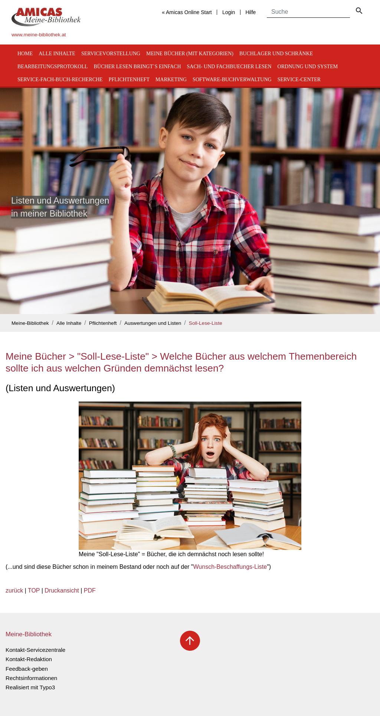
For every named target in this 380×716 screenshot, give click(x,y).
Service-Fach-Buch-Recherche (60, 79)
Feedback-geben (27, 669)
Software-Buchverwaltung (232, 79)
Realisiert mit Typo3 (30, 687)
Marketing (171, 79)
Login (228, 12)
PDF (90, 590)
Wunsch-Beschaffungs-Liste (230, 567)
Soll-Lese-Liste (205, 323)
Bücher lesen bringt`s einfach (137, 66)
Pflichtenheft (129, 79)
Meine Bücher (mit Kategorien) (189, 53)
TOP (34, 590)
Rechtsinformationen (31, 678)
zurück (14, 590)
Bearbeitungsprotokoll (52, 66)
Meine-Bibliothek (30, 323)
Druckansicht (62, 590)
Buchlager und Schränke (276, 53)
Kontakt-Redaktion (29, 659)
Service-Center (299, 79)
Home (25, 53)
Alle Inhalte (57, 53)
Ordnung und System (308, 66)
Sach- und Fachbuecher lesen (229, 66)
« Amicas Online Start (187, 12)
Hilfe (250, 12)
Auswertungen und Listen (152, 323)
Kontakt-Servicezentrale (35, 650)
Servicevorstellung (110, 53)
